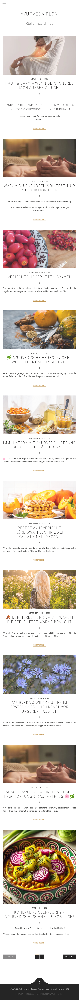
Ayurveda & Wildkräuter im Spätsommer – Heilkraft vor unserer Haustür (39, 707)
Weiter (68, 957)
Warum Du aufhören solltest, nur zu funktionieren (39, 187)
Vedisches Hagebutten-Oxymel (39, 276)
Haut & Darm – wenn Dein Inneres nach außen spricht (39, 85)
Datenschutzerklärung (46, 994)
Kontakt (19, 994)
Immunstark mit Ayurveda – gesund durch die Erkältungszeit (39, 444)
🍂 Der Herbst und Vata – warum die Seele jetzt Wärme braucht (39, 619)
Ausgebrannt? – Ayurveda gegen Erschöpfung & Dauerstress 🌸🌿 (39, 794)
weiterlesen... (39, 128)
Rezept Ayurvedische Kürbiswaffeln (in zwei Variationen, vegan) (39, 532)
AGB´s (61, 994)
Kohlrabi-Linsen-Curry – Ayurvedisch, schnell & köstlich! (39, 914)
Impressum (29, 994)
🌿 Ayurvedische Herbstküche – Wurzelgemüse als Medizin (39, 359)
